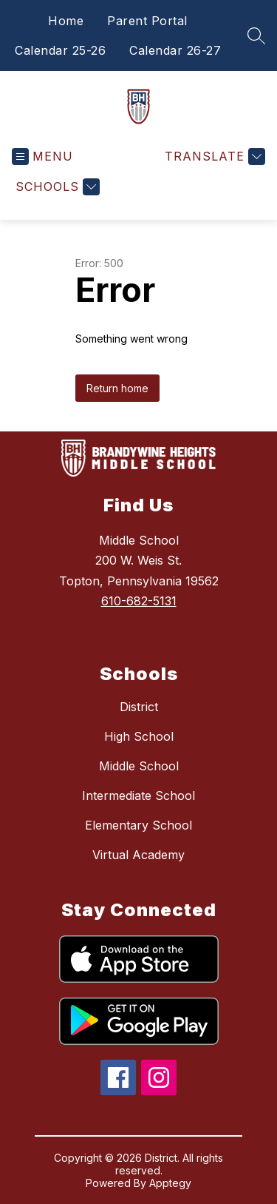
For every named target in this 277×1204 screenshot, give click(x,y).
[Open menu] (42, 156)
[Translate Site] (213, 156)
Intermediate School (138, 795)
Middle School (139, 766)
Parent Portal (147, 20)
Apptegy (170, 1183)
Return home (117, 388)
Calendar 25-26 (60, 50)
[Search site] (256, 35)
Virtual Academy (138, 854)
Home (65, 20)
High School (139, 736)
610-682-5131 (139, 600)
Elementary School (138, 825)
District (139, 706)
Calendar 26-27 (175, 50)
